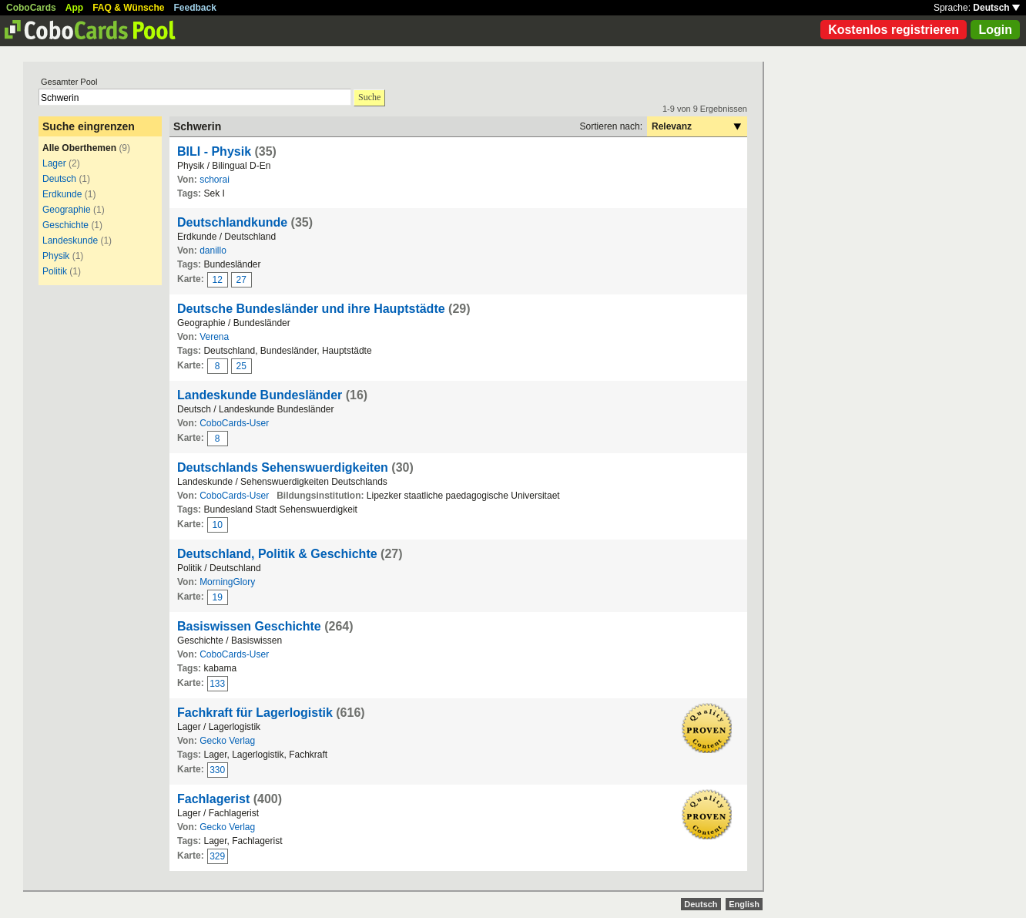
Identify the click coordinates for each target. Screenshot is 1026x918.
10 (218, 525)
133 (217, 683)
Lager (54, 163)
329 (217, 856)
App (74, 7)
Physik (55, 256)
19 (218, 597)
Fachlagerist (213, 798)
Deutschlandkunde (232, 222)
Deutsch (996, 7)
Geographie (66, 209)
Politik (54, 271)
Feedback (195, 7)
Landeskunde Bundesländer (259, 395)
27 (241, 279)
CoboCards (31, 7)
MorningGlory (227, 582)
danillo (213, 250)
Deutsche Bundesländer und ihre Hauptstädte (311, 308)
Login (995, 29)
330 (217, 770)
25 (241, 366)
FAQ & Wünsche (128, 7)
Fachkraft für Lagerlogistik (255, 712)
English (744, 904)
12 (218, 279)
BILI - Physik (214, 151)
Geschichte (65, 225)
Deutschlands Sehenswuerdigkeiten (282, 467)
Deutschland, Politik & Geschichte (277, 553)
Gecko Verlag (227, 740)
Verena (214, 336)
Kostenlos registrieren (893, 29)
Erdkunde (62, 194)
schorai (215, 179)
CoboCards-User (234, 423)
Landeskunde (70, 240)
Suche (369, 97)
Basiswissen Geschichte (249, 626)
